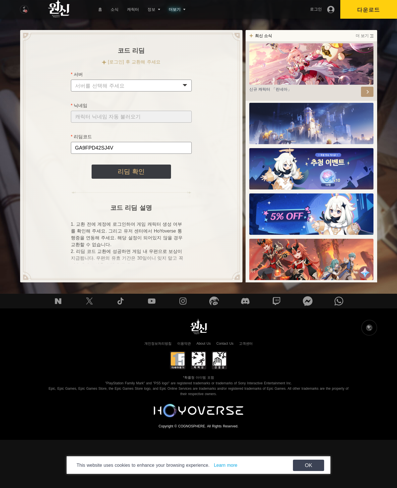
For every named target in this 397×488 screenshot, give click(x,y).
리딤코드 (83, 136)
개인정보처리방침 (158, 344)
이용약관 (184, 344)
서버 (78, 74)
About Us (204, 344)
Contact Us (224, 344)
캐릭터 (133, 9)
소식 (115, 9)
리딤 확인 (131, 171)
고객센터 (246, 344)
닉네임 (80, 105)
